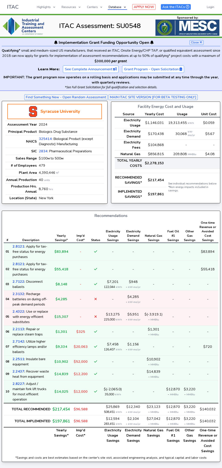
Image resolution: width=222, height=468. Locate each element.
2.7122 (18, 281)
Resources (71, 7)
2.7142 (18, 341)
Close (196, 42)
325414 (45, 138)
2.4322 (18, 311)
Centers (95, 7)
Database (118, 7)
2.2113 (18, 329)
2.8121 (18, 246)
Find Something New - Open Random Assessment (66, 97)
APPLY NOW (144, 7)
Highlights (46, 7)
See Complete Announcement (91, 69)
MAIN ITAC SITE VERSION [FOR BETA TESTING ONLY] (153, 97)
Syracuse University (60, 111)
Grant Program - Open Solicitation (153, 69)
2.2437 (18, 371)
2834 (43, 151)
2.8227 (18, 383)
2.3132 (18, 294)
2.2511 (18, 359)
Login (210, 7)
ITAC (13, 6)
